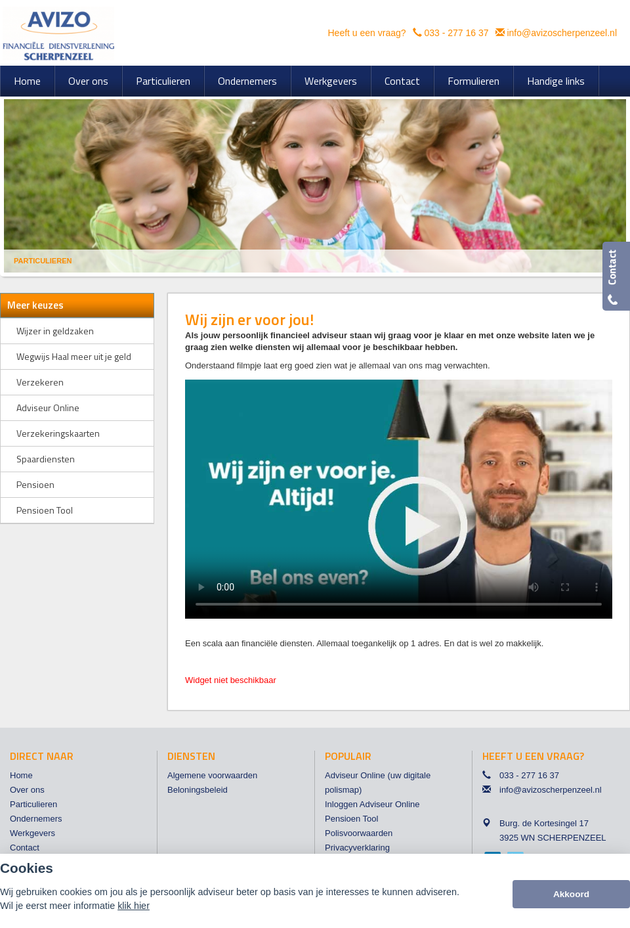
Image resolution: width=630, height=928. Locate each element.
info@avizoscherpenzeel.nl (562, 33)
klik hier (133, 905)
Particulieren (43, 261)
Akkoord (571, 894)
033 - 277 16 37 (456, 33)
